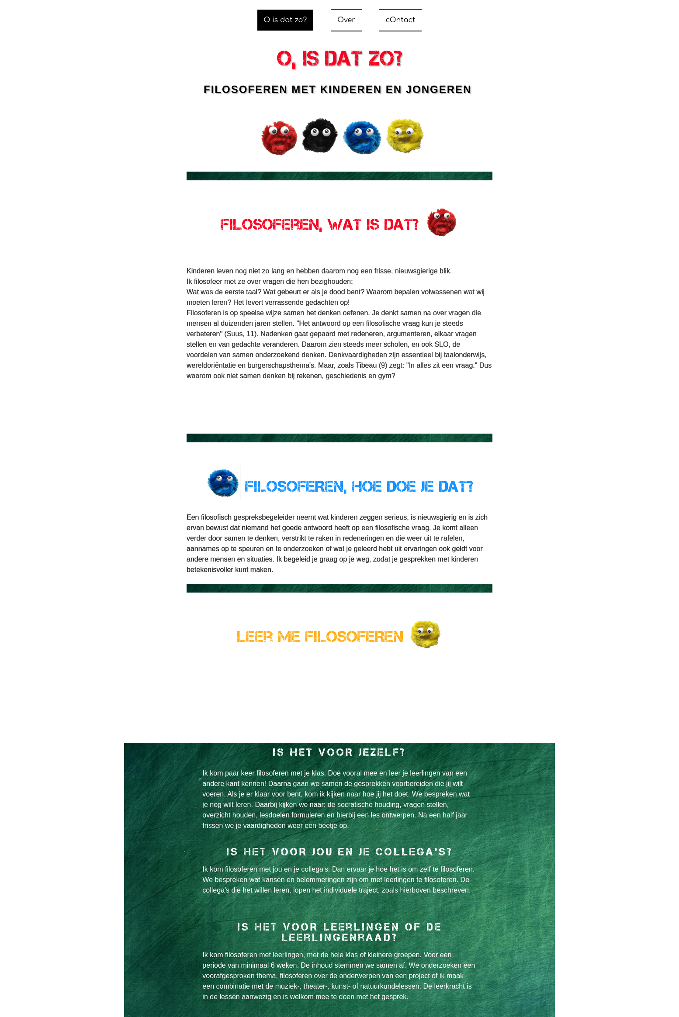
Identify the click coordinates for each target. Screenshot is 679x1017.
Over (346, 20)
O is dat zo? (285, 20)
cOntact (401, 20)
